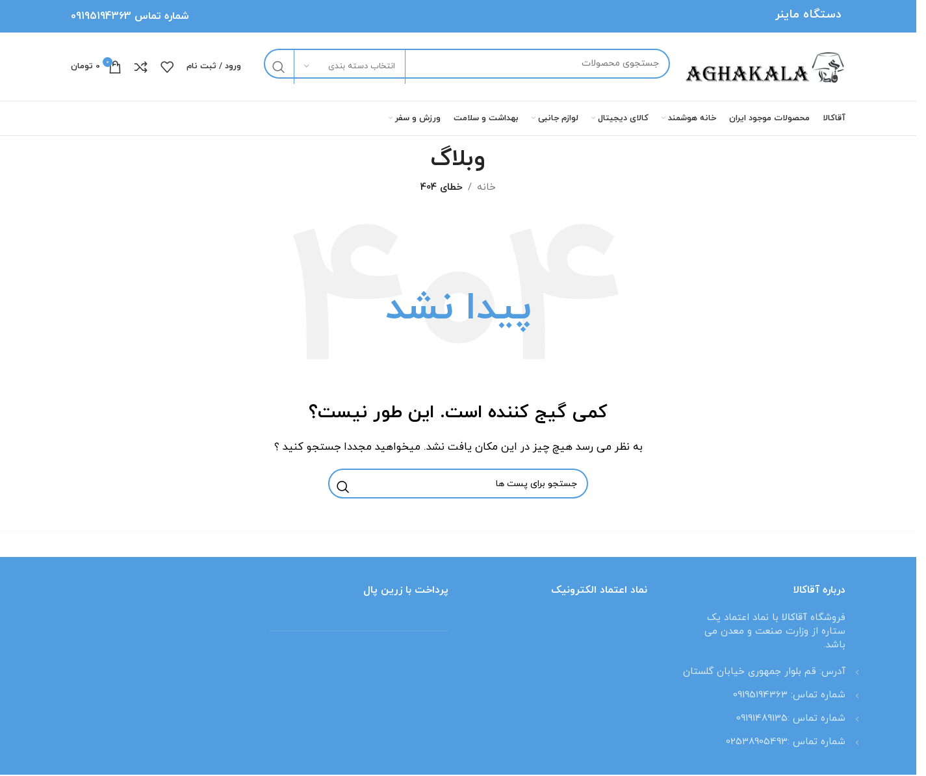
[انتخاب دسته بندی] (349, 67)
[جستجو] (467, 64)
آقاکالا (796, 618)
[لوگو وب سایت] (764, 66)
